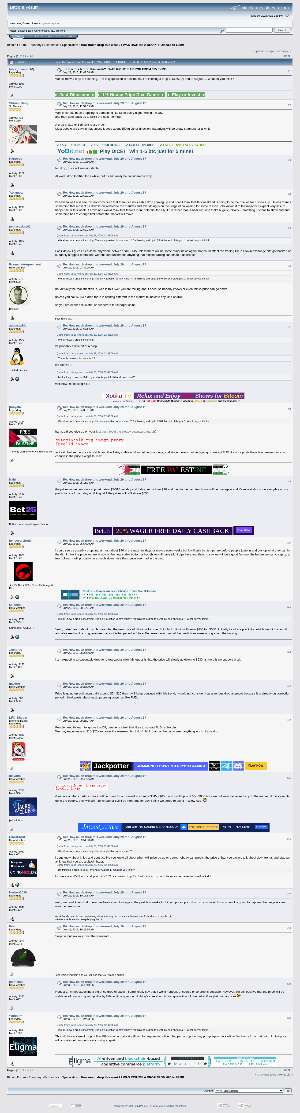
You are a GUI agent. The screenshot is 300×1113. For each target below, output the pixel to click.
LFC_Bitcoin (18, 717)
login (44, 23)
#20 (289, 1017)
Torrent (61, 30)
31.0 (52, 30)
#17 (289, 894)
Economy (35, 45)
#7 (289, 327)
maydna (15, 776)
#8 (289, 409)
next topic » (284, 51)
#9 (289, 481)
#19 (289, 983)
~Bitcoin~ (16, 1015)
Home (18, 36)
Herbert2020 (18, 892)
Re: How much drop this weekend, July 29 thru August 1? (104, 103)
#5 (289, 228)
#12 (289, 651)
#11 (289, 606)
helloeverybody (20, 540)
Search (38, 36)
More (71, 36)
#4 (289, 194)
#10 (289, 542)
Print (287, 55)
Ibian (12, 926)
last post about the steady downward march (125, 431)
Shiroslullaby (18, 103)
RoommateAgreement (25, 264)
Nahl (12, 479)
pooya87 (15, 407)
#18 (289, 928)
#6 (289, 266)
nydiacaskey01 (20, 226)
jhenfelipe (16, 982)
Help (28, 36)
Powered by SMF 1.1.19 (128, 1105)
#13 (289, 685)
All (31, 56)
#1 (289, 71)
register (55, 23)
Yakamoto (16, 192)
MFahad (15, 604)
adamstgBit (17, 325)
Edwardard (17, 837)
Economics (51, 45)
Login (48, 36)
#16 (289, 839)
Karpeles (15, 158)
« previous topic (264, 51)
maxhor (14, 683)
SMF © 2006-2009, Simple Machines (165, 1105)
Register (60, 36)
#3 (289, 160)
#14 (289, 719)
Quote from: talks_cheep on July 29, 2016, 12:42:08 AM (87, 235)
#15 (289, 777)
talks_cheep (17, 69)
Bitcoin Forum (16, 45)
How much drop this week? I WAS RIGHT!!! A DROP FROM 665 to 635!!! (132, 45)
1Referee (15, 649)
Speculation (70, 45)
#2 (289, 104)
